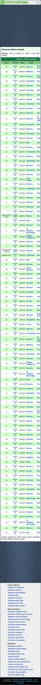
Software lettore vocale (16, 606)
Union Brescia (29, 269)
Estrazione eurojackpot (16, 640)
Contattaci (20, 683)
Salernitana (31, 161)
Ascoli (29, 310)
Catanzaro (30, 170)
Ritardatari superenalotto (17, 649)
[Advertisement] (20, 25)
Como (28, 324)
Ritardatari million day (16, 654)
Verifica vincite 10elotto (16, 659)
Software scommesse (16, 587)
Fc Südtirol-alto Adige (30, 231)
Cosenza (30, 90)
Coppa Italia (15, 216)
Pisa (39, 86)
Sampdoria (30, 189)
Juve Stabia (29, 179)
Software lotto (13, 595)
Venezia (29, 283)
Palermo (29, 113)
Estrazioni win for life (16, 637)
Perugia (29, 507)
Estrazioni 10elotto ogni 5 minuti (20, 614)
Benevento (30, 498)
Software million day (15, 600)
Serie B (15, 67)
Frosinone (30, 104)
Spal (28, 462)
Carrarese (30, 133)
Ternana (29, 407)
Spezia (29, 99)
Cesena (29, 198)
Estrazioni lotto (13, 627)
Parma (29, 301)
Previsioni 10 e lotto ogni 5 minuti (20, 669)
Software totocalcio (15, 598)
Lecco (28, 430)
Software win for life (15, 603)
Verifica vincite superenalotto (19, 662)
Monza (29, 216)
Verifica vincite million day (18, 667)
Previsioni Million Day (16, 675)
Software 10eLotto (15, 590)
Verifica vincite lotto (15, 664)
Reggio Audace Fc (30, 237)
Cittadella (30, 81)
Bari (28, 143)
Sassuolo (30, 124)
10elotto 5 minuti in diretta (17, 617)
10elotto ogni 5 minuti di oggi (19, 619)
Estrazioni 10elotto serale (17, 611)
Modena (29, 71)
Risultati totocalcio (15, 635)
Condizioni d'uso (31, 681)
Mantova (29, 207)
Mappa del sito (18, 681)
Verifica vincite (13, 656)
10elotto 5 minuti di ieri (16, 622)
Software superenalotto (16, 593)
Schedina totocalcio (15, 632)
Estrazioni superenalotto (17, 624)
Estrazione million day (16, 630)
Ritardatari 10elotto (15, 646)
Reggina (29, 457)
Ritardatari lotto (14, 651)
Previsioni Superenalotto (17, 672)
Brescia (29, 67)
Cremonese (31, 152)
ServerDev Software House (22, 679)
